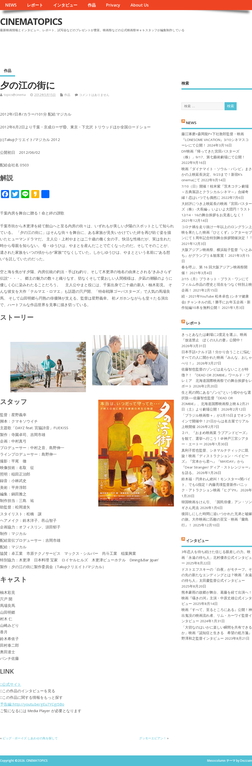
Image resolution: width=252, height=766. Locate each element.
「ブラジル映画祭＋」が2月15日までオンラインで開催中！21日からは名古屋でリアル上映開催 (216, 421)
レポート (35, 5)
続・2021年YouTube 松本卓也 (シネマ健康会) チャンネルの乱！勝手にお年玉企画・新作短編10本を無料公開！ (215, 302)
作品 (92, 5)
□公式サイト (10, 684)
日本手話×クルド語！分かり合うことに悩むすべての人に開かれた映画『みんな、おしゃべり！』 (216, 358)
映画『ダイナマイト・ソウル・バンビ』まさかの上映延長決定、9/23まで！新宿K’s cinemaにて (216, 175)
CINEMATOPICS (31, 21)
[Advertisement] (156, 47)
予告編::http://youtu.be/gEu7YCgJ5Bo (32, 704)
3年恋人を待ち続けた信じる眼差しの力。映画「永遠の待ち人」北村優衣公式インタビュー (216, 557)
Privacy (113, 5)
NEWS (11, 5)
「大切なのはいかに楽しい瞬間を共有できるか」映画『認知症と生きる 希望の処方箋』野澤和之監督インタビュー (216, 633)
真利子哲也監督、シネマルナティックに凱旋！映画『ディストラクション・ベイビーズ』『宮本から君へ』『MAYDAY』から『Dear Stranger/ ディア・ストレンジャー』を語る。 (216, 461)
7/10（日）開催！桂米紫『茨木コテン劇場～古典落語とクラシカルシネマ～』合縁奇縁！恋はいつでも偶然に (215, 192)
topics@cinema (15, 95)
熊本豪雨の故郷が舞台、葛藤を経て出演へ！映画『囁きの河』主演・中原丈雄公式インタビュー (216, 598)
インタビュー (65, 5)
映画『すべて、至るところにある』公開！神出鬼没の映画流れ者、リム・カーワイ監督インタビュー (216, 615)
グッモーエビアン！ (152, 738)
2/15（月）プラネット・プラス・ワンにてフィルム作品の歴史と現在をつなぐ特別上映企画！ (216, 285)
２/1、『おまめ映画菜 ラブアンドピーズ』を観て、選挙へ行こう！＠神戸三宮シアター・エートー (215, 438)
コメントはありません (94, 95)
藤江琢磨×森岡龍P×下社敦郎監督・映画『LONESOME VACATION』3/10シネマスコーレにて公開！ (215, 140)
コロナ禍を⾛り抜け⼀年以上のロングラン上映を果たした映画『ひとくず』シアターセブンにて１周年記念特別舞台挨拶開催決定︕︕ (216, 232)
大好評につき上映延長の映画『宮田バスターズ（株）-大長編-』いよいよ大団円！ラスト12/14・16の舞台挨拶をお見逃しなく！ (216, 209)
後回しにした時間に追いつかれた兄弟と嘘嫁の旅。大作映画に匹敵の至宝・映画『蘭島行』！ (216, 519)
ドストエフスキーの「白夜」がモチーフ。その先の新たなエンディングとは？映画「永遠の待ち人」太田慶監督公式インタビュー (216, 575)
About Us (140, 5)
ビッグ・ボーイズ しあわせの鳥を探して (30, 738)
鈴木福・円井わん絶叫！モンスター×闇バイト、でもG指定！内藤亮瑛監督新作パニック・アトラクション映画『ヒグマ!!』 (215, 485)
